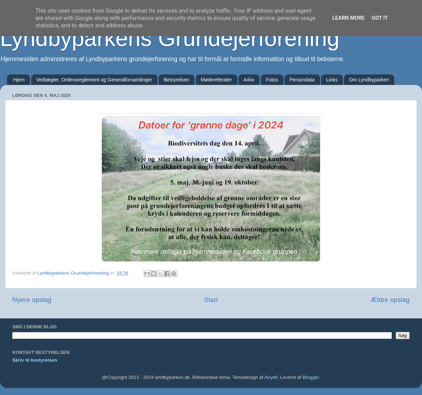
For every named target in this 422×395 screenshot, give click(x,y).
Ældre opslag (390, 299)
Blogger (310, 377)
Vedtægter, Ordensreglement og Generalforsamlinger (94, 80)
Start (211, 299)
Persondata (302, 80)
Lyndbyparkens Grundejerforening (169, 38)
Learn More (348, 18)
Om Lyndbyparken (369, 80)
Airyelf (271, 377)
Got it (380, 18)
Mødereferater (216, 80)
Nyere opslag (31, 299)
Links (332, 80)
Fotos (272, 80)
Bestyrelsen (176, 80)
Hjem (19, 80)
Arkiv (248, 80)
